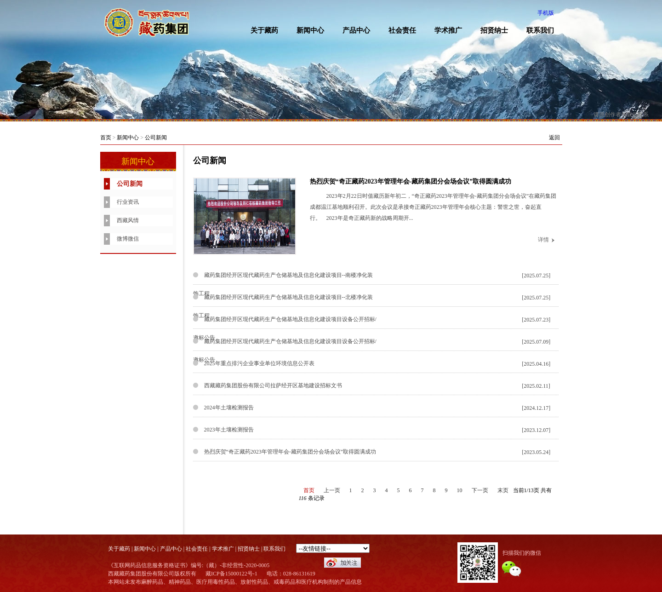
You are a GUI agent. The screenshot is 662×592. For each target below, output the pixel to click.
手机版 (545, 13)
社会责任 (402, 30)
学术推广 (448, 30)
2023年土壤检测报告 (229, 429)
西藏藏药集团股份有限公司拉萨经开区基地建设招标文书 (273, 385)
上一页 (332, 490)
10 (459, 490)
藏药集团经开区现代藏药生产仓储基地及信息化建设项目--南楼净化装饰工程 (283, 284)
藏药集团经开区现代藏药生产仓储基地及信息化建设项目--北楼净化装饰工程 (283, 306)
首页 (105, 137)
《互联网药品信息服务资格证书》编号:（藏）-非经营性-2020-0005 (188, 565)
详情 (543, 239)
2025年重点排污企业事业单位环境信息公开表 (259, 363)
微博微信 (128, 239)
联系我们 (540, 30)
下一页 (480, 490)
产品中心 (356, 30)
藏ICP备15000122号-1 (231, 573)
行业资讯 (128, 202)
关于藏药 (264, 30)
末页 (502, 490)
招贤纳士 (494, 30)
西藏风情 (128, 220)
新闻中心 (310, 30)
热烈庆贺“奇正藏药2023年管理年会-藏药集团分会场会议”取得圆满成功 (411, 181)
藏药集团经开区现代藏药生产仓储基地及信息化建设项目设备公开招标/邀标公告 (285, 328)
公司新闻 (156, 137)
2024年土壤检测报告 (229, 407)
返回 (554, 137)
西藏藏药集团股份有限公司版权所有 (152, 573)
